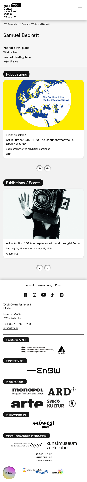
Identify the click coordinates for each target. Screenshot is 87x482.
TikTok (52, 295)
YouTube (43, 295)
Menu (80, 6)
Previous (39, 168)
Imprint (30, 285)
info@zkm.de (10, 327)
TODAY (9, 472)
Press (58, 285)
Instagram (34, 295)
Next (47, 168)
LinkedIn (61, 295)
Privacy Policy (44, 285)
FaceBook (25, 295)
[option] (43, 119)
